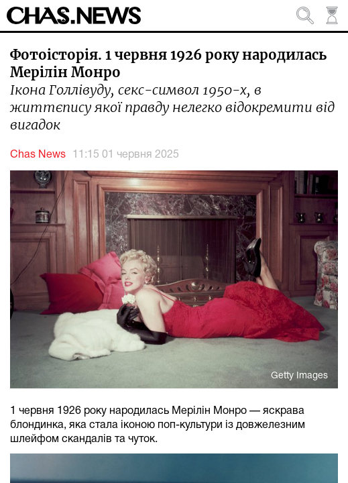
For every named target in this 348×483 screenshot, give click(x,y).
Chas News (38, 155)
